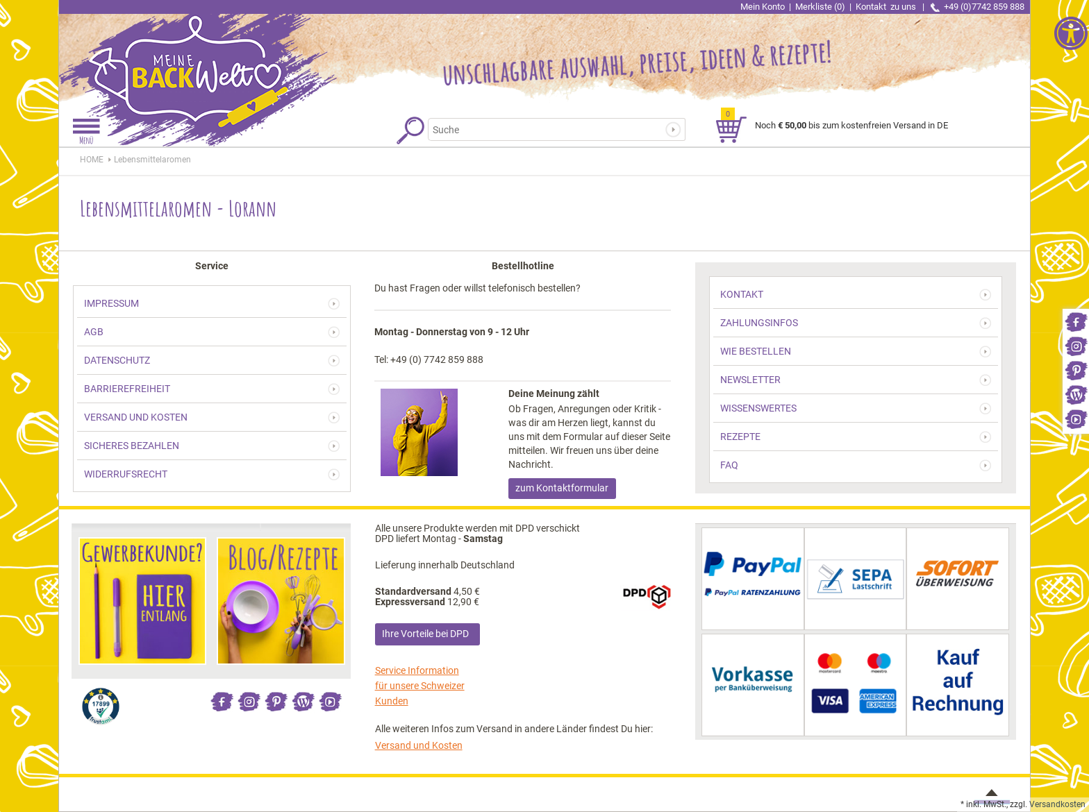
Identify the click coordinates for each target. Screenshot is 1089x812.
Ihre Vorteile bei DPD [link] (425, 633)
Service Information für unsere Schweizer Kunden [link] (420, 686)
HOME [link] (91, 159)
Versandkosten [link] (1057, 804)
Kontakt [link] (887, 6)
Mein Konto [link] (762, 6)
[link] (1076, 321)
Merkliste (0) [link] (820, 6)
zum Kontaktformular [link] (561, 487)
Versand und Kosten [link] (419, 745)
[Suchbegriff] (547, 129)
